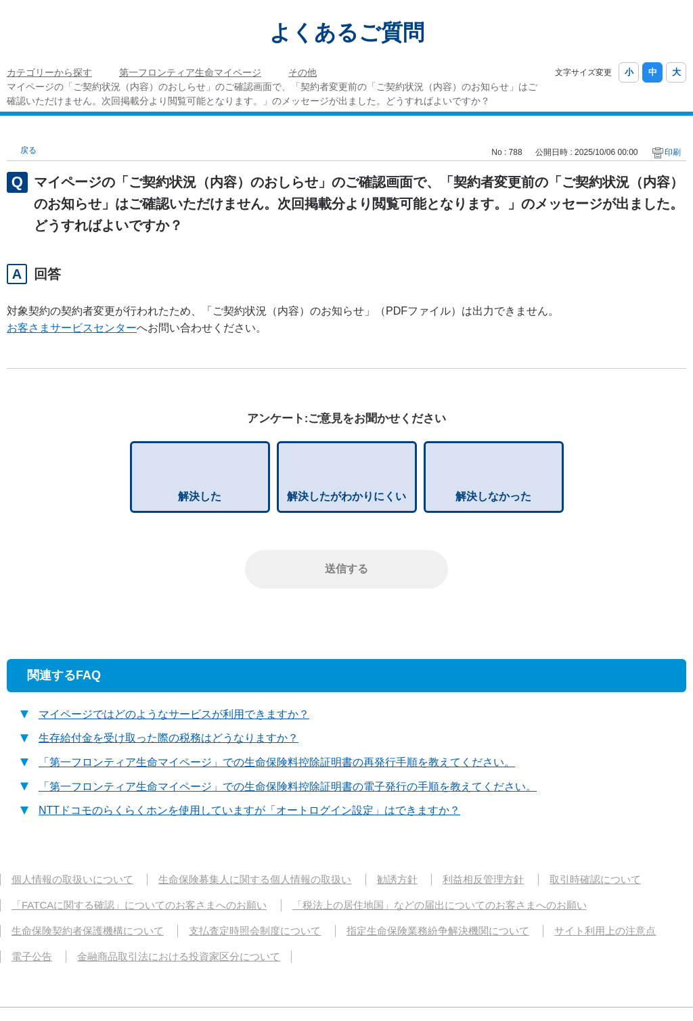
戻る (28, 150)
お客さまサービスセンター (72, 328)
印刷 (673, 152)
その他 (302, 72)
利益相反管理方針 (483, 879)
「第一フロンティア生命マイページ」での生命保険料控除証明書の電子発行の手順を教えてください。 (288, 786)
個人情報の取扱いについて (72, 879)
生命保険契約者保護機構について (88, 930)
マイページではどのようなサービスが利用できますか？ (174, 714)
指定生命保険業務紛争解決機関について (437, 930)
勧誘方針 (397, 879)
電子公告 (32, 956)
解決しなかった (493, 496)
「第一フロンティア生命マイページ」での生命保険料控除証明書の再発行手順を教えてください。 (277, 762)
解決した (199, 496)
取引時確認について (595, 879)
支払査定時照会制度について (255, 930)
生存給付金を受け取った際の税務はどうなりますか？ (168, 738)
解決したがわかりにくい (346, 496)
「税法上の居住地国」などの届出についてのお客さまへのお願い (439, 905)
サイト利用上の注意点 (605, 930)
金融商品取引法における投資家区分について (178, 956)
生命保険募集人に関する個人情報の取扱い (254, 879)
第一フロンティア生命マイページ (190, 72)
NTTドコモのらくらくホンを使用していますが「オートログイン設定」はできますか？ (249, 810)
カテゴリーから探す (49, 72)
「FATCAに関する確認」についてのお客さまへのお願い (139, 905)
